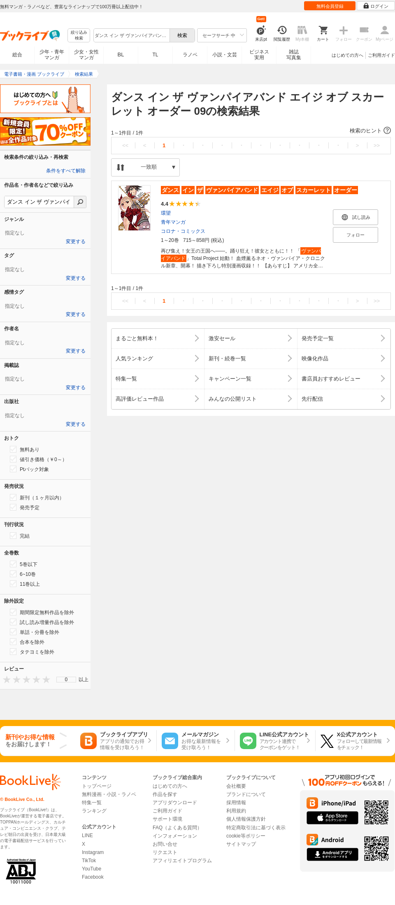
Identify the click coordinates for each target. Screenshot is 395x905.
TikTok (89, 860)
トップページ (97, 786)
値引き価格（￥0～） (38, 459)
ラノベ (190, 55)
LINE (87, 835)
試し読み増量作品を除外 (42, 622)
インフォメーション (175, 836)
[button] (251, 131)
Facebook (93, 877)
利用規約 (236, 811)
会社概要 (236, 786)
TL (155, 55)
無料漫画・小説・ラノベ (109, 794)
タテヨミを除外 (32, 651)
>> (377, 145)
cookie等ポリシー (245, 836)
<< (125, 145)
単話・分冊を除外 (34, 632)
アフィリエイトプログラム (182, 860)
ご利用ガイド (381, 55)
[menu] (66, 679)
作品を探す (165, 794)
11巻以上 (25, 583)
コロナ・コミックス (183, 231)
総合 (17, 55)
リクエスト (165, 852)
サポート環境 (167, 819)
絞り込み (79, 35)
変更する (76, 241)
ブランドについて (246, 794)
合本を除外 (27, 641)
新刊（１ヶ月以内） (37, 497)
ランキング (94, 811)
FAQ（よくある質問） (177, 828)
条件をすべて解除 (66, 171)
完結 (20, 535)
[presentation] (5, 679)
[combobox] (131, 35)
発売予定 (25, 507)
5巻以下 (23, 564)
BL (121, 54)
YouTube (91, 869)
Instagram (93, 852)
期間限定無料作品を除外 (42, 612)
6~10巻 (23, 574)
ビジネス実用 (259, 54)
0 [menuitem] (66, 679)
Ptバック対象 (29, 469)
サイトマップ (241, 844)
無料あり (25, 449)
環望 (166, 213)
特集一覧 (92, 802)
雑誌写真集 (293, 54)
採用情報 (236, 802)
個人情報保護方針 (246, 819)
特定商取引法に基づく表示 (256, 828)
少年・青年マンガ (52, 54)
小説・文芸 (224, 55)
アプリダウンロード (175, 802)
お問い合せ (165, 844)
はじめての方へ (347, 55)
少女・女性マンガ (86, 54)
